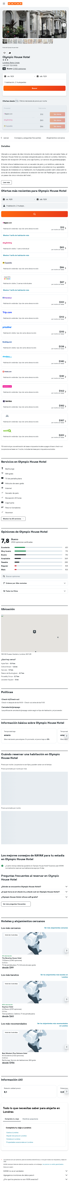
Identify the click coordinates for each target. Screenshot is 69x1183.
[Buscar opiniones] (36, 576)
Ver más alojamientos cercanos (56, 928)
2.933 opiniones (19, 68)
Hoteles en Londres (13, 1139)
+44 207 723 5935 (10, 65)
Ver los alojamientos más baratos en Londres (54, 976)
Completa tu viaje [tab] (12, 1119)
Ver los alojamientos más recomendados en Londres (52, 1024)
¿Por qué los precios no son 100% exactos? (35, 1179)
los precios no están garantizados (53, 1164)
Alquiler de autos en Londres (16, 1136)
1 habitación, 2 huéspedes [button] (15, 82)
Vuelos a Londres (12, 1132)
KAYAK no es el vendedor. (35, 1171)
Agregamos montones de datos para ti (35, 1175)
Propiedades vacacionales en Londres (19, 1142)
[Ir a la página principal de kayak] (15, 3)
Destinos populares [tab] (30, 1119)
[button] (3, 3)
